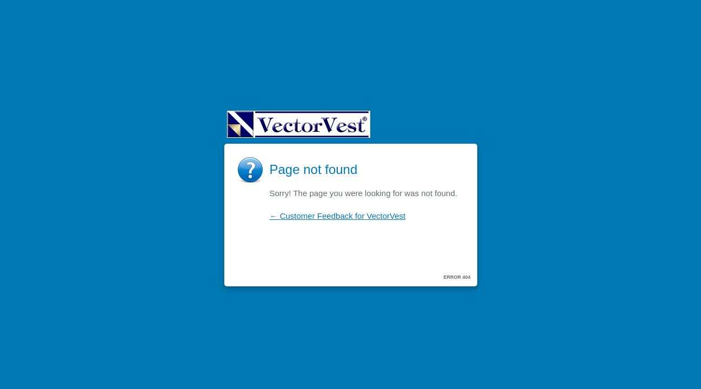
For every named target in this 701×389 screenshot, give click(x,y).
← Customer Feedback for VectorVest (338, 215)
